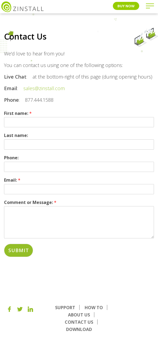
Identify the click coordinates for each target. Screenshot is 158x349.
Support (65, 308)
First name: (18, 113)
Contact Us (79, 322)
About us (79, 315)
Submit (18, 250)
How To (94, 308)
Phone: (11, 158)
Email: (12, 180)
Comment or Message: (30, 202)
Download (79, 329)
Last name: (16, 135)
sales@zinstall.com (44, 88)
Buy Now (126, 5)
